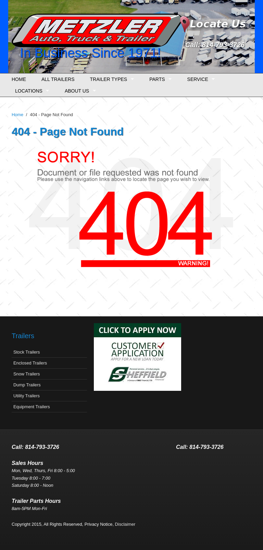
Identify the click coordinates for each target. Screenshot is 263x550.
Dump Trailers (27, 384)
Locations (30, 91)
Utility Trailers (26, 395)
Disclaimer (125, 524)
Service (199, 79)
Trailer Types (110, 79)
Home (19, 79)
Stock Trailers (26, 352)
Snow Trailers (26, 373)
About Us (78, 91)
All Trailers (58, 79)
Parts (159, 79)
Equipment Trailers (31, 406)
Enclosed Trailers (30, 363)
